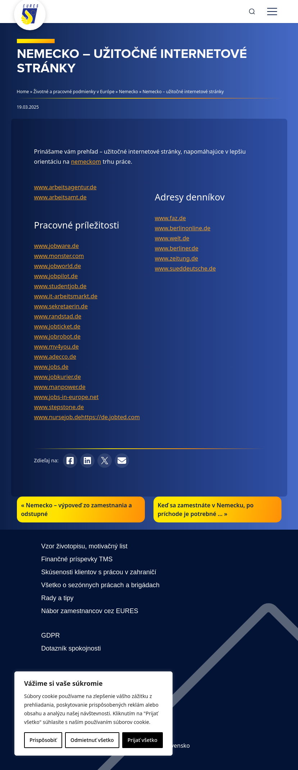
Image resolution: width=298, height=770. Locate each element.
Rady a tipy (57, 598)
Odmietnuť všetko (92, 740)
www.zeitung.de (176, 258)
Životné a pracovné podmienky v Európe (73, 92)
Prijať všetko (142, 740)
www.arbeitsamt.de (60, 197)
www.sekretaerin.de (61, 306)
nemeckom (86, 162)
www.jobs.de (51, 367)
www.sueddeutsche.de (185, 268)
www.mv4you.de (56, 346)
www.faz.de (170, 218)
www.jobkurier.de (57, 377)
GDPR (50, 635)
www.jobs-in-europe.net (66, 397)
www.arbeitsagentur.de (65, 187)
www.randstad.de (58, 316)
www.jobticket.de (57, 326)
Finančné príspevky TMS (77, 559)
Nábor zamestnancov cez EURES (89, 611)
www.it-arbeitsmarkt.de (65, 296)
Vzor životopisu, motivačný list (84, 546)
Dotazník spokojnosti (71, 648)
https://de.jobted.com (110, 417)
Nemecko (128, 92)
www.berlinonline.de (183, 228)
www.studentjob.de (60, 286)
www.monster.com (59, 256)
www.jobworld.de (57, 266)
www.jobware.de (56, 246)
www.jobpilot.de (56, 276)
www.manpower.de (60, 387)
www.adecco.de (55, 357)
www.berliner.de (176, 248)
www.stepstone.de (59, 407)
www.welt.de (172, 238)
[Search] (252, 11)
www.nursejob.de (57, 417)
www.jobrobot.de (57, 336)
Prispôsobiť (42, 740)
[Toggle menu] (272, 11)
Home (23, 92)
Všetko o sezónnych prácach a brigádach (100, 585)
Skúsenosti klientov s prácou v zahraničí (98, 572)
